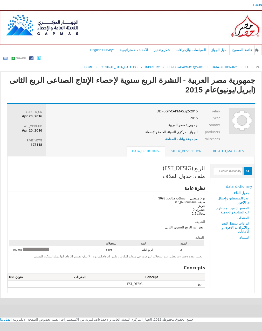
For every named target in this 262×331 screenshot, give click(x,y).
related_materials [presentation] (228, 151)
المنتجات (243, 218)
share (21, 58)
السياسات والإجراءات (191, 50)
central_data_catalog (119, 67)
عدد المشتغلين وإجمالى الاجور (234, 200)
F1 (246, 67)
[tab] (228, 151)
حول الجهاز (219, 50)
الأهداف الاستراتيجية (134, 50)
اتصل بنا (6, 319)
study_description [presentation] (186, 151)
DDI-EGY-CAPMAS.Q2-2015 (186, 67)
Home (88, 67)
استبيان (244, 237)
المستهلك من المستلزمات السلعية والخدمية (233, 210)
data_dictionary (239, 186)
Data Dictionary (224, 67)
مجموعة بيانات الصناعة (181, 138)
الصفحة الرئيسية (257, 50)
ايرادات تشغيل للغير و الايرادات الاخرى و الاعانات (235, 227)
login (257, 4)
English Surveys (102, 50)
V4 (257, 67)
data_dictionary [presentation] (145, 151)
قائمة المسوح (242, 50)
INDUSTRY (152, 67)
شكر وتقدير (162, 50)
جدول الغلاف (240, 193)
